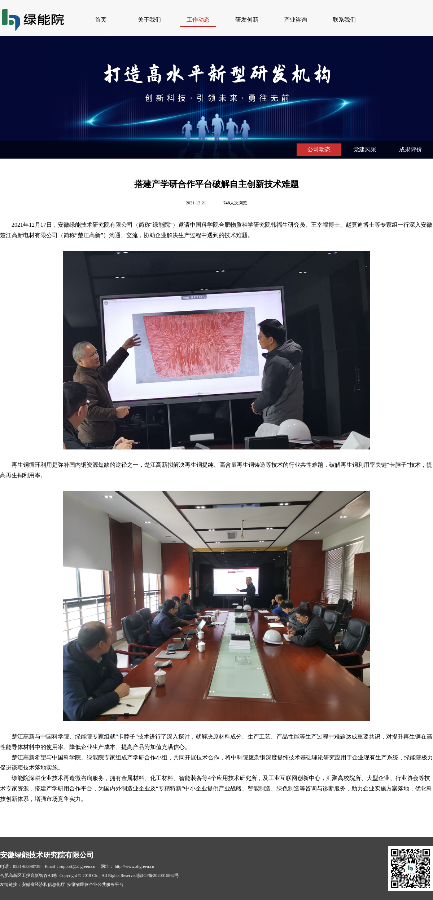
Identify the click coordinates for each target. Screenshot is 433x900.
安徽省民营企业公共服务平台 (95, 884)
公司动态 (319, 149)
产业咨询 (295, 20)
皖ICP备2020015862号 (158, 875)
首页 (100, 20)
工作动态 (198, 20)
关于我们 (149, 20)
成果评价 (410, 149)
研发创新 (246, 20)
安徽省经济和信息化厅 (43, 884)
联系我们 (344, 20)
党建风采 (364, 149)
